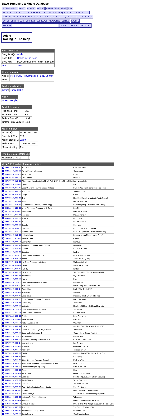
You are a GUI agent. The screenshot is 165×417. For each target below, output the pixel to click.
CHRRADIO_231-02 (13, 279)
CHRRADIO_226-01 (13, 222)
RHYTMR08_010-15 (13, 384)
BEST (13, 21)
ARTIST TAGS (52, 8)
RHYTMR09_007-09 (13, 407)
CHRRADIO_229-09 (13, 411)
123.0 (23, 140)
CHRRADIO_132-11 (13, 252)
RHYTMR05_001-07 (13, 394)
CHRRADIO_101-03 (13, 303)
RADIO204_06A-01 (13, 178)
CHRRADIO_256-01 (13, 340)
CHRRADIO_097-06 (13, 363)
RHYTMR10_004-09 (13, 306)
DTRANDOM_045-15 (13, 390)
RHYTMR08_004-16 (13, 387)
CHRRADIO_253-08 (13, 282)
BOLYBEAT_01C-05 (13, 313)
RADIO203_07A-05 (13, 333)
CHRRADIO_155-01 (13, 346)
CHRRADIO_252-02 (13, 168)
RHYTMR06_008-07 (13, 400)
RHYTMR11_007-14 (13, 205)
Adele (20, 54)
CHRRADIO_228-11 (13, 357)
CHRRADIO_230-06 (13, 336)
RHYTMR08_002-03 (13, 272)
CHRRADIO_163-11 (13, 319)
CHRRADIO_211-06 (13, 259)
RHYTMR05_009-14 (13, 289)
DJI (38, 21)
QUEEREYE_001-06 (13, 225)
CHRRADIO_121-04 (13, 299)
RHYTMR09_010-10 (13, 188)
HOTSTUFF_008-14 (13, 343)
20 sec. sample (9, 100)
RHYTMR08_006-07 (13, 286)
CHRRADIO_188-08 (13, 218)
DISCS (22, 8)
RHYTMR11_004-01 (13, 191)
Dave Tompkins (12, 3)
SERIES (65, 21)
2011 (19, 65)
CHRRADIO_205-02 (13, 397)
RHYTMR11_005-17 (13, 201)
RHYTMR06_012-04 (13, 265)
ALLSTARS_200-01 (13, 249)
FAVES (44, 21)
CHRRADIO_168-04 (13, 330)
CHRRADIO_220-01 (13, 350)
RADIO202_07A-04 (13, 242)
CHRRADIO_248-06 (13, 208)
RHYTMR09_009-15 (13, 377)
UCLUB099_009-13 (13, 370)
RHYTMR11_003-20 (13, 232)
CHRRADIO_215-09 (13, 309)
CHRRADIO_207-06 (13, 184)
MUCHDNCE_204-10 (13, 269)
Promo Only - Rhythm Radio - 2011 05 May (31, 76)
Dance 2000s (16, 90)
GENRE (40, 8)
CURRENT (30, 21)
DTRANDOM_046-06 (13, 404)
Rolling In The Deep (27, 58)
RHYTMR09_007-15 (13, 195)
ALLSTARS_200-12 (13, 316)
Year (4, 65)
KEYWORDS (54, 21)
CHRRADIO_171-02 (13, 414)
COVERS (31, 8)
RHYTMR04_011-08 (13, 228)
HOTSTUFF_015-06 (13, 181)
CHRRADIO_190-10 (13, 245)
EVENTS (75, 21)
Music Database (38, 3)
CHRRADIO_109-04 (13, 323)
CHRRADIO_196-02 (13, 373)
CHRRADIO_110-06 (13, 174)
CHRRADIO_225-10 (13, 276)
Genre (5, 90)
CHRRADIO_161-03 (13, 367)
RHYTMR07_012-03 (13, 255)
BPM (70, 8)
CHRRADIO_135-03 (13, 171)
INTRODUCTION (10, 8)
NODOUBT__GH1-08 (13, 262)
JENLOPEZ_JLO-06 (13, 238)
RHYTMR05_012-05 (13, 235)
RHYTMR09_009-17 (13, 326)
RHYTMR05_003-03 (13, 353)
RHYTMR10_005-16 (13, 198)
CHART (20, 21)
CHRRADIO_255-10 (13, 360)
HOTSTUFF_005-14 (13, 215)
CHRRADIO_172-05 (13, 380)
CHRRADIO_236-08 (13, 292)
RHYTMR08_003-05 (13, 211)
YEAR (63, 8)
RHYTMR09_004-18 (13, 296)
